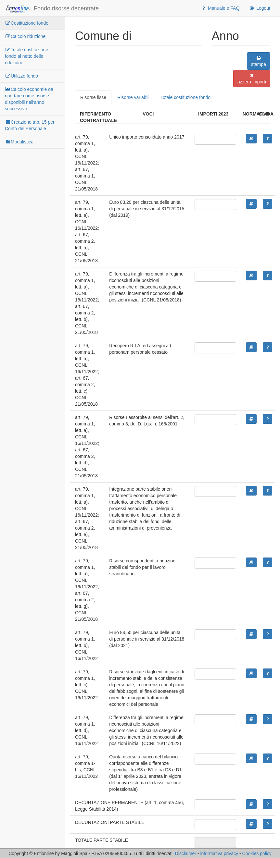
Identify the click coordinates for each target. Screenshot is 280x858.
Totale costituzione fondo (185, 97)
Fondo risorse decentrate (52, 9)
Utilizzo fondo (21, 76)
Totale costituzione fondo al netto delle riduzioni (26, 56)
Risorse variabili (133, 97)
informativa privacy (219, 853)
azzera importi (251, 78)
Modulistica (19, 141)
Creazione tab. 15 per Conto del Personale (30, 125)
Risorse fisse (93, 97)
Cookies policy (257, 853)
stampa (258, 61)
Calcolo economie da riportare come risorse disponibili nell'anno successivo (29, 99)
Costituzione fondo (26, 23)
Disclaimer (185, 853)
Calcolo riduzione (25, 36)
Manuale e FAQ (220, 8)
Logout (259, 8)
